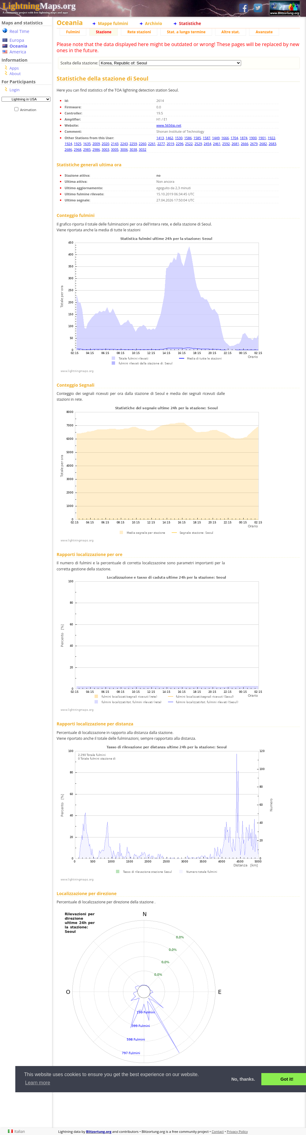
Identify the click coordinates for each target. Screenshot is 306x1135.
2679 (254, 143)
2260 (143, 143)
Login (14, 89)
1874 (244, 138)
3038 (133, 149)
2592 (226, 143)
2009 (96, 143)
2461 (217, 143)
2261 (152, 143)
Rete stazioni (139, 31)
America (17, 52)
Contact (218, 1131)
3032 (143, 149)
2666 (244, 143)
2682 (263, 143)
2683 (272, 143)
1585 (197, 138)
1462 (169, 138)
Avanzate (264, 31)
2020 (105, 143)
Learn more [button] (37, 1082)
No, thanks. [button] (243, 1079)
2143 (115, 143)
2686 (68, 149)
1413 (160, 138)
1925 (77, 143)
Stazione (103, 31)
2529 (198, 143)
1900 (253, 138)
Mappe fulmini (113, 23)
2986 (96, 149)
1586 (188, 138)
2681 (235, 143)
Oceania (18, 46)
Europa (16, 40)
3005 (115, 149)
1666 (225, 138)
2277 (161, 143)
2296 (180, 143)
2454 (207, 143)
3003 (105, 149)
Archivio (153, 23)
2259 (133, 143)
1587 (207, 138)
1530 (179, 138)
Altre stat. (231, 31)
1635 (87, 143)
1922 (271, 138)
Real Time (19, 31)
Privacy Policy (237, 1131)
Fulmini (73, 31)
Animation (29, 109)
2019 (170, 143)
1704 (234, 138)
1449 (216, 138)
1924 (68, 143)
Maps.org (39, 6)
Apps (14, 68)
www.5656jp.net (168, 125)
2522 (189, 143)
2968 (77, 149)
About (15, 73)
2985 (87, 149)
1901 (262, 138)
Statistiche (190, 23)
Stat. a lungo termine (186, 31)
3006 (124, 149)
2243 (124, 143)
